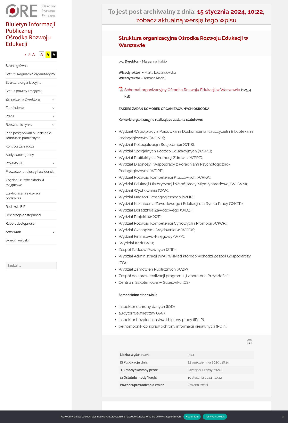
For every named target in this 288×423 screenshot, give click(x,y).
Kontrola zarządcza (20, 146)
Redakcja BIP (15, 207)
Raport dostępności (20, 223)
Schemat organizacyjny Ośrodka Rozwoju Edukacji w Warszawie (182, 89)
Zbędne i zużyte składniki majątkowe (25, 182)
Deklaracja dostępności (23, 215)
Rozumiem (192, 416)
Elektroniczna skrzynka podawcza (23, 195)
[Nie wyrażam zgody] (283, 417)
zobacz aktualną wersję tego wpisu (186, 20)
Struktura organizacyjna (23, 83)
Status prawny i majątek (24, 91)
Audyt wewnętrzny (20, 155)
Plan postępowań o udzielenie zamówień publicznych (28, 135)
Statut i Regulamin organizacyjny (30, 74)
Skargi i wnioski (17, 240)
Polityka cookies (215, 416)
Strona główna (17, 66)
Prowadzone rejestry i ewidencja (30, 172)
